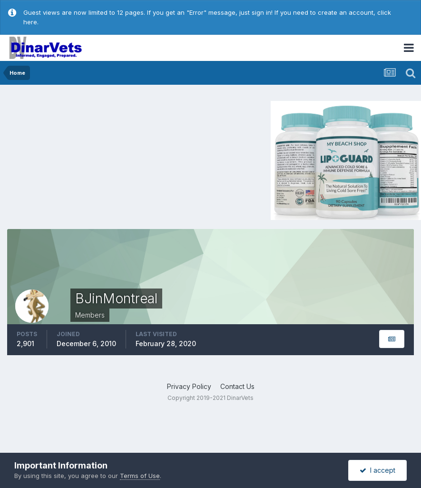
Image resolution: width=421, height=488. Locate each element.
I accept (377, 470)
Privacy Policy (189, 386)
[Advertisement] (87, 159)
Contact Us (237, 386)
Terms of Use (140, 475)
